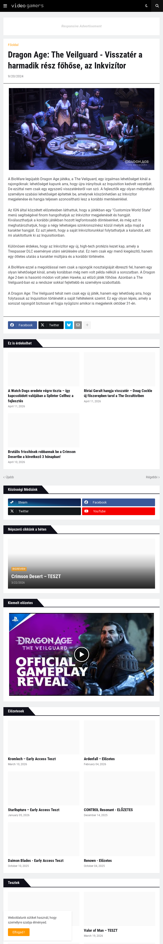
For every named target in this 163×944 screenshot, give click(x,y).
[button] (5, 6)
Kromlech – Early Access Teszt (32, 759)
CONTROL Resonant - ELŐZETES (108, 809)
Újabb (10, 477)
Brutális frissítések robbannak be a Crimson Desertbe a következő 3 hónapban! (41, 454)
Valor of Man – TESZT (101, 930)
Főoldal (13, 44)
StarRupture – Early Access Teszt (33, 809)
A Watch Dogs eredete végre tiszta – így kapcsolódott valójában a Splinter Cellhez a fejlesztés (40, 395)
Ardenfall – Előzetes (99, 759)
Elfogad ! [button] (19, 932)
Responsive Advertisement (81, 26)
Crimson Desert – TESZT (36, 576)
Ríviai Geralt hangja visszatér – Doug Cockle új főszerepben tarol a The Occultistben (118, 393)
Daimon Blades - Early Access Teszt (35, 860)
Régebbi (151, 477)
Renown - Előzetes (98, 860)
